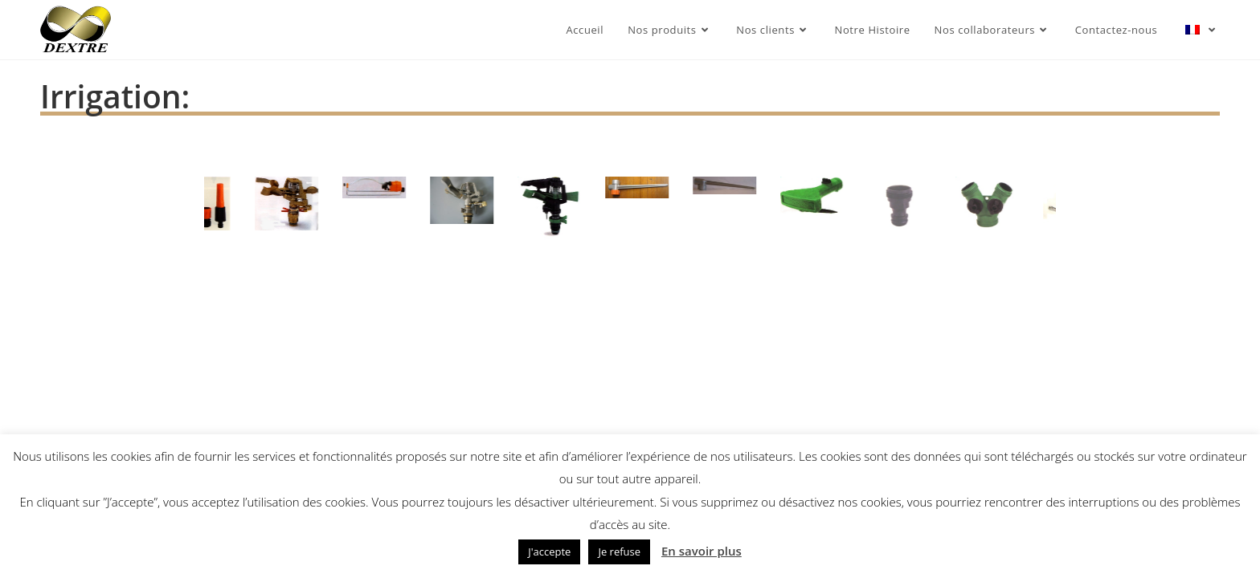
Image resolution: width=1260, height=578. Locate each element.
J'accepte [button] (549, 551)
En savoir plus (701, 551)
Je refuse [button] (619, 551)
